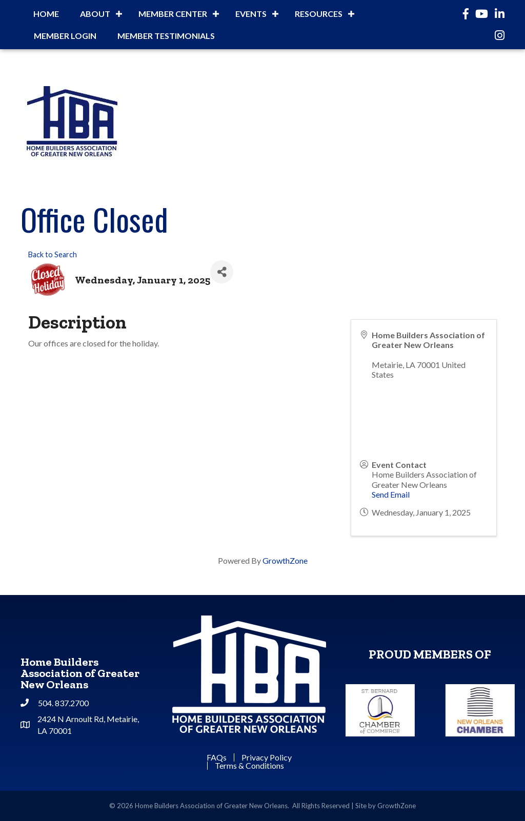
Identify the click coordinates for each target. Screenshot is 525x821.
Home (46, 13)
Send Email (391, 494)
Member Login (65, 35)
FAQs (217, 757)
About (95, 13)
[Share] (221, 271)
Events (251, 13)
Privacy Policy (266, 757)
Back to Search (52, 254)
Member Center (172, 13)
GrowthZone (285, 560)
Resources (318, 13)
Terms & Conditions (249, 766)
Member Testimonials (166, 35)
